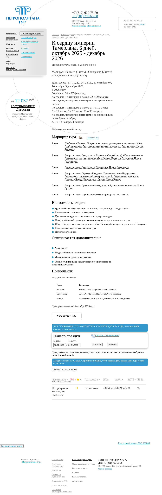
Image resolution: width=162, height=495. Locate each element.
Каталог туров (67, 34)
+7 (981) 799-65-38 (85, 16)
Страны (24, 48)
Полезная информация (12, 38)
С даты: (57, 341)
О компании (11, 33)
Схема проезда (79, 26)
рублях (142, 24)
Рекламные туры (28, 37)
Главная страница (29, 459)
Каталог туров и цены (82, 459)
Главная (55, 34)
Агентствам (26, 56)
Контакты (10, 44)
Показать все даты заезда (64, 369)
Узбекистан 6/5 (69, 316)
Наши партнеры (10, 62)
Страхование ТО (12, 55)
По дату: (71, 341)
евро (134, 26)
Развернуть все (92, 138)
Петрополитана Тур (31, 462)
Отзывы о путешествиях (12, 49)
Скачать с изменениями (107, 335)
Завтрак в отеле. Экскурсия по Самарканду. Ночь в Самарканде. (97, 167)
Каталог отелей (28, 52)
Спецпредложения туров (29, 42)
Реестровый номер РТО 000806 (134, 443)
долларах (127, 26)
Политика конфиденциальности (16, 68)
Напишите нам (94, 26)
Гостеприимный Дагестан (23, 107)
